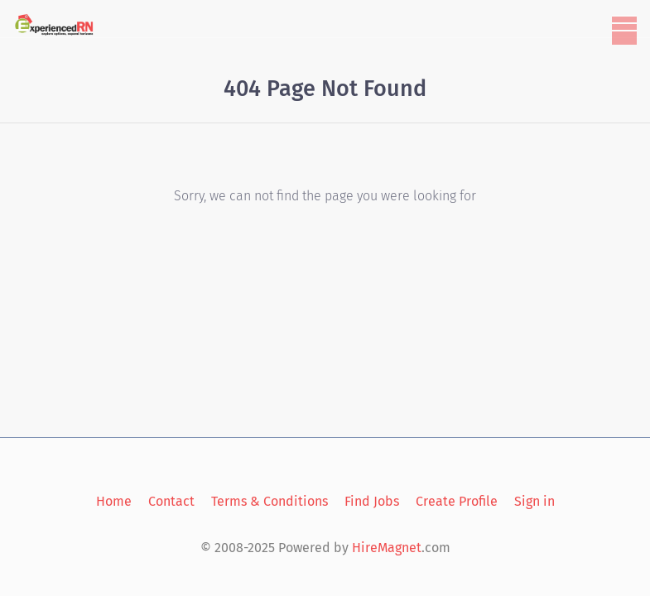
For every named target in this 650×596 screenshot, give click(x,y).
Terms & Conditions (269, 501)
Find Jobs (371, 501)
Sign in (534, 501)
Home (114, 501)
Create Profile (457, 501)
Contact (171, 501)
